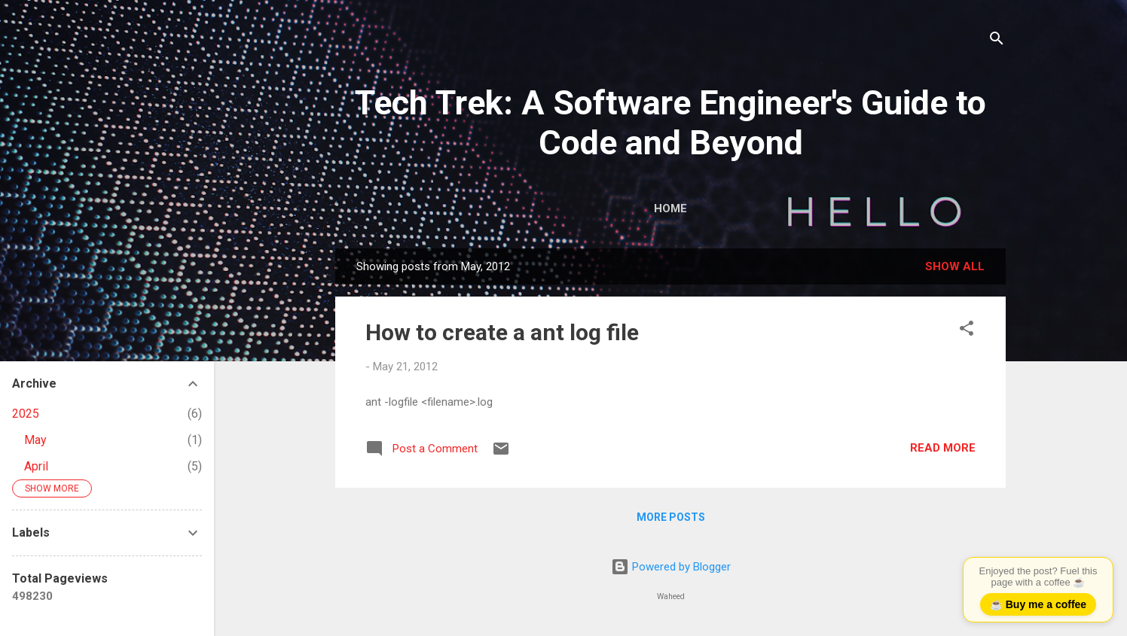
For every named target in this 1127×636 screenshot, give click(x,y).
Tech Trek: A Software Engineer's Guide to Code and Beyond (670, 123)
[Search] (997, 41)
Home (670, 208)
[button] (966, 330)
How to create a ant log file (502, 332)
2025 (25, 413)
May (35, 440)
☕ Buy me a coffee (1038, 604)
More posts (671, 517)
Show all (955, 266)
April (36, 466)
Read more (943, 448)
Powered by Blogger (671, 567)
